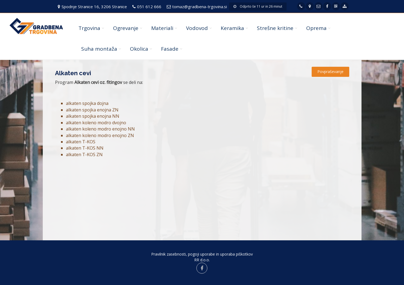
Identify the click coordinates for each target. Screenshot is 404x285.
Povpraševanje (330, 71)
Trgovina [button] (89, 28)
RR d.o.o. (202, 259)
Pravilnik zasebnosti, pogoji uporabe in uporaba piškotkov (202, 254)
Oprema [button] (316, 28)
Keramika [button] (232, 28)
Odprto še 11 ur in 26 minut (257, 6)
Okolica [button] (139, 48)
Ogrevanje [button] (125, 28)
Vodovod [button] (197, 28)
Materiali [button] (162, 28)
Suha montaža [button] (99, 48)
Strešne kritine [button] (275, 28)
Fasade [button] (169, 48)
